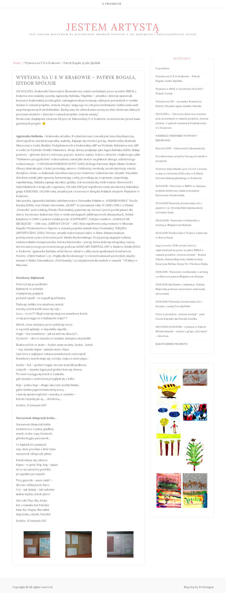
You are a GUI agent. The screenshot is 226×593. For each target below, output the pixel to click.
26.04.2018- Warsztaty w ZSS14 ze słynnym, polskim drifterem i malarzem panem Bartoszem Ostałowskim (181, 190)
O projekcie (111, 4)
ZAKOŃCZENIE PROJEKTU (172, 344)
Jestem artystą (113, 27)
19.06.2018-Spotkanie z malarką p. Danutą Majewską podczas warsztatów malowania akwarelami (180, 289)
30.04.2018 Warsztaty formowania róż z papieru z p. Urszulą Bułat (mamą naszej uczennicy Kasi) (179, 208)
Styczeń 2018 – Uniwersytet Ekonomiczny (180, 148)
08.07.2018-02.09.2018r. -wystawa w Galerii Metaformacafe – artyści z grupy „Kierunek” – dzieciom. (181, 331)
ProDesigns (206, 587)
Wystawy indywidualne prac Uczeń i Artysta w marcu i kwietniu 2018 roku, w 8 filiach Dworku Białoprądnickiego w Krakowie (181, 173)
